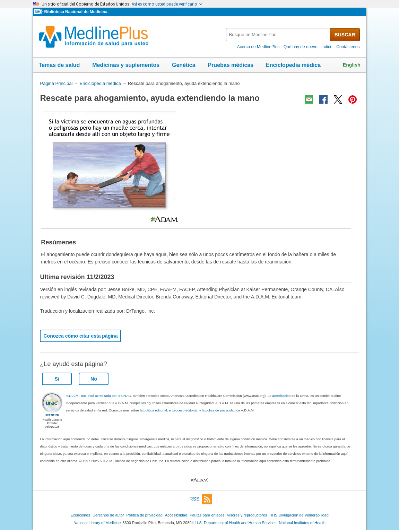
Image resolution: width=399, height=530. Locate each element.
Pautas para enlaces (207, 515)
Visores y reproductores (247, 515)
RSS (201, 499)
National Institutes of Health (302, 523)
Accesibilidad (176, 515)
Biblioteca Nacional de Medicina (75, 11)
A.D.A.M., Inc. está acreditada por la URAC (98, 396)
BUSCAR (345, 34)
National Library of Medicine (97, 523)
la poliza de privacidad (218, 410)
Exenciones (80, 515)
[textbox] (278, 34)
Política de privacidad (144, 515)
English (352, 65)
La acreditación (279, 396)
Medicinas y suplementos (125, 65)
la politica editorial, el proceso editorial (169, 410)
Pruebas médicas (230, 65)
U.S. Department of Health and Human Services (236, 523)
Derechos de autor (108, 515)
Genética (184, 65)
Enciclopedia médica (293, 65)
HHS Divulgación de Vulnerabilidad (299, 515)
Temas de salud (59, 65)
